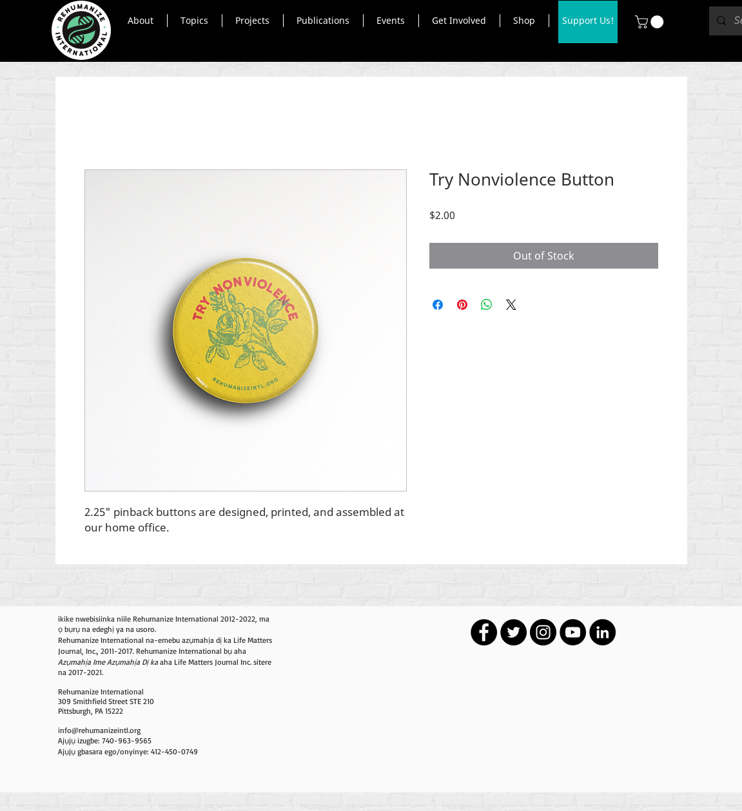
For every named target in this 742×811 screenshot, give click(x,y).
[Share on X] (511, 304)
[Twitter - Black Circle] (513, 632)
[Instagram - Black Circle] (543, 632)
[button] (141, 20)
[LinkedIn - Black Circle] (602, 632)
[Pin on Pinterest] (462, 304)
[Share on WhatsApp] (486, 304)
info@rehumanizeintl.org (99, 730)
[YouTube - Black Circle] (573, 632)
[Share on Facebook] (437, 304)
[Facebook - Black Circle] (484, 632)
